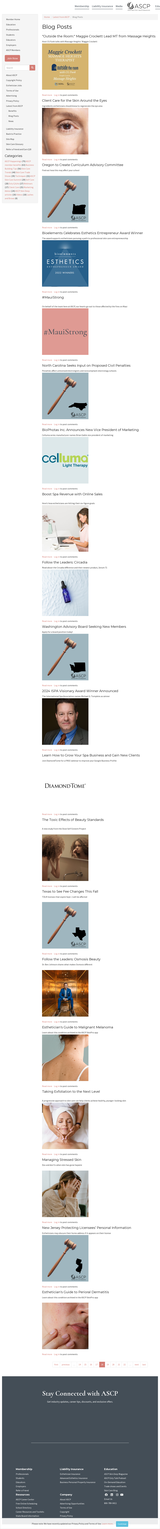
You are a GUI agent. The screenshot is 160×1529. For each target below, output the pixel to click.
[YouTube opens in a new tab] (122, 1494)
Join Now (12, 58)
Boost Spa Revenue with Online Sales (72, 494)
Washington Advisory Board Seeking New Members (84, 627)
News (11, 121)
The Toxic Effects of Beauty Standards (73, 820)
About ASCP (11, 75)
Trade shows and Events (115, 1486)
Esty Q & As (14, 183)
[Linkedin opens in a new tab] (112, 1495)
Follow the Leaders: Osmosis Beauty (71, 959)
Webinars (28, 183)
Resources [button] (116, 6)
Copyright (64, 1511)
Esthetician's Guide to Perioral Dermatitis (75, 1292)
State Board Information (27, 1516)
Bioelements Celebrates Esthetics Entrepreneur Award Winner (92, 233)
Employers (11, 45)
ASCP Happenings (13, 161)
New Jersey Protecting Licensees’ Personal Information (86, 1228)
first (56, 1364)
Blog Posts (13, 116)
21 (119, 1364)
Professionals (12, 29)
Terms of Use (12, 90)
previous (66, 1364)
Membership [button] (23, 6)
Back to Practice (13, 133)
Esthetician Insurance (70, 1474)
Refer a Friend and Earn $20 (18, 149)
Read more (47, 95)
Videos (19, 194)
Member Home (13, 19)
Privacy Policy (12, 100)
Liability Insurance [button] (43, 6)
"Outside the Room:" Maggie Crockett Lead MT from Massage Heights (98, 36)
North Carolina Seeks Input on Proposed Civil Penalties (86, 365)
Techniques (20, 176)
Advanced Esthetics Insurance (74, 1478)
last (144, 1364)
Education (11, 24)
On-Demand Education (114, 1482)
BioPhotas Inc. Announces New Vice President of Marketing (90, 430)
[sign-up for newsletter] (80, 1416)
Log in (57, 95)
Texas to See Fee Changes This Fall (70, 891)
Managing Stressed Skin (61, 1160)
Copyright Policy (14, 80)
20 (113, 1364)
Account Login (135, 6)
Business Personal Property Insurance (77, 1482)
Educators (11, 39)
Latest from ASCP (61, 17)
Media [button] (60, 6)
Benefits (12, 110)
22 (124, 1364)
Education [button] (102, 6)
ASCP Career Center (25, 1499)
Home (47, 17)
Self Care (30, 179)
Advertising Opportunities (72, 1503)
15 (85, 1364)
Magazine (116, 1474)
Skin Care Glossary (14, 144)
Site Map (10, 139)
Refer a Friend (22, 1490)
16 (91, 1364)
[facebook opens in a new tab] (106, 1495)
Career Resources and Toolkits (30, 1511)
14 (80, 1364)
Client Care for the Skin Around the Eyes (74, 101)
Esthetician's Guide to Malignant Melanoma (77, 1027)
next (137, 1364)
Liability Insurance (14, 128)
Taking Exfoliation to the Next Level (71, 1092)
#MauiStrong (53, 297)
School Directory (23, 1507)
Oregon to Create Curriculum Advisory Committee (82, 165)
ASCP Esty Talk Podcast (115, 1478)
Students (10, 34)
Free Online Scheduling (26, 1503)
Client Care (14, 187)
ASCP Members (13, 50)
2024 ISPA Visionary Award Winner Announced (80, 691)
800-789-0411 (110, 1503)
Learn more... (108, 1523)
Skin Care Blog (111, 1490)
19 (108, 1364)
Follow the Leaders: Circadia (64, 562)
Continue (122, 1524)
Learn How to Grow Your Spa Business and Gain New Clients (91, 755)
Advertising (11, 95)
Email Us (108, 1499)
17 (96, 1364)
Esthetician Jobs (14, 85)
